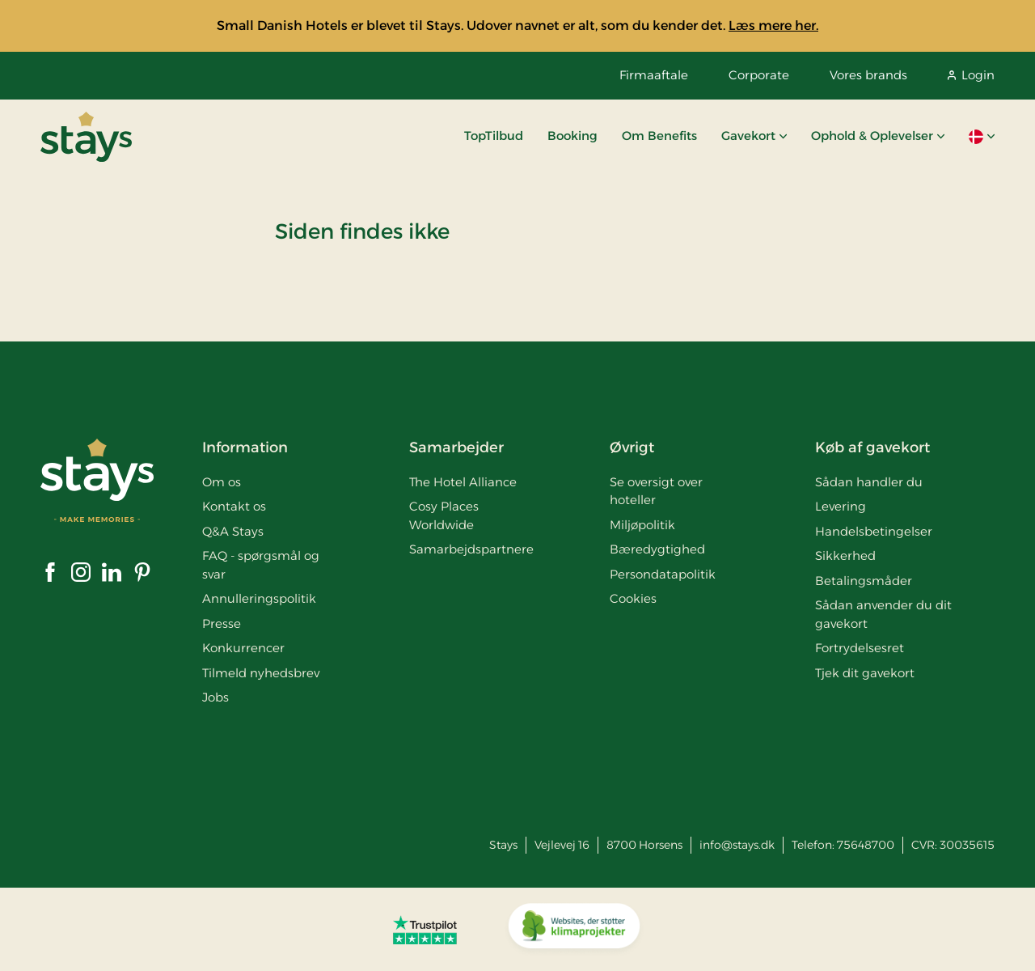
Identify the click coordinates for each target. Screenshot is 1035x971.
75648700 (865, 844)
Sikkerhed (845, 555)
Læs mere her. (773, 25)
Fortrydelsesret (859, 647)
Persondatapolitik (663, 574)
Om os (221, 482)
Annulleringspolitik (259, 598)
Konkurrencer (243, 647)
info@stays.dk (737, 844)
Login (971, 75)
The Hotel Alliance (463, 482)
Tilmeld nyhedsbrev (260, 673)
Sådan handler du (869, 482)
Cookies (633, 598)
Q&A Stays (233, 531)
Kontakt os (234, 506)
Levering (840, 506)
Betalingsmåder (863, 580)
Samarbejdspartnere (471, 549)
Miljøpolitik (642, 524)
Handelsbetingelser (873, 531)
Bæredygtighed (657, 549)
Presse (221, 623)
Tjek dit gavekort (865, 673)
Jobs (215, 697)
